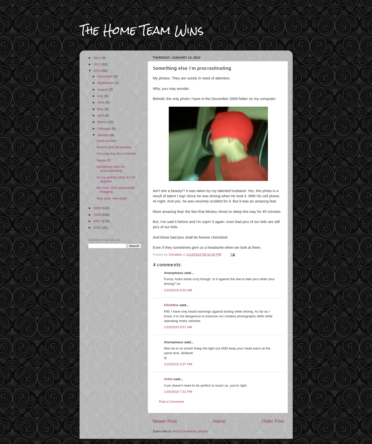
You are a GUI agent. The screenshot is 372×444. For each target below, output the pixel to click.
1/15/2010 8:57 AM (178, 327)
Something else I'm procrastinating (110, 169)
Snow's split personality (113, 147)
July (100, 96)
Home (219, 421)
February (104, 128)
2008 (97, 215)
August (103, 89)
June (101, 102)
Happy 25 (103, 160)
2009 (97, 208)
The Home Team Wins (142, 30)
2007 (97, 221)
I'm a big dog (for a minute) (116, 153)
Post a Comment (171, 401)
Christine (171, 305)
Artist (168, 379)
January (103, 135)
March (102, 122)
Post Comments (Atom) (190, 431)
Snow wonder (106, 141)
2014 (97, 58)
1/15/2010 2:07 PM (178, 364)
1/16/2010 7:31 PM (178, 392)
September (106, 83)
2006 (97, 227)
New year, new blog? (111, 198)
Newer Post (165, 421)
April (101, 115)
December (105, 76)
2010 (97, 71)
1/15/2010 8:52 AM (178, 290)
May (101, 109)
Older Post (273, 421)
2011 (97, 64)
